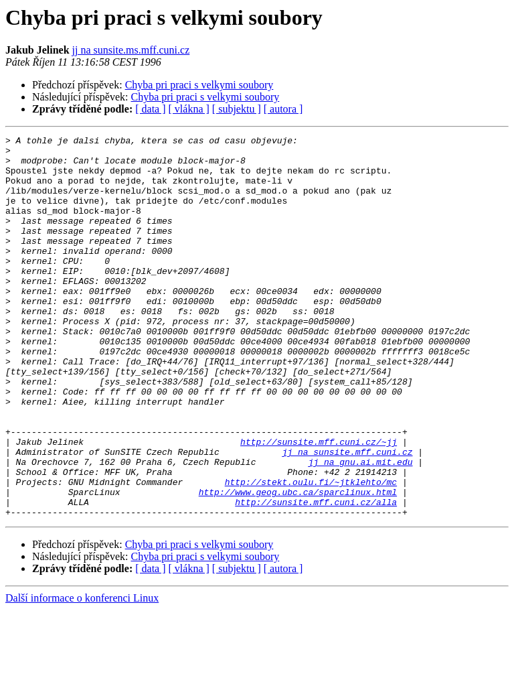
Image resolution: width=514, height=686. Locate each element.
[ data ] (150, 109)
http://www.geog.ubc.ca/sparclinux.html (298, 564)
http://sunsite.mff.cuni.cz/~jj (318, 504)
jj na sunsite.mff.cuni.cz (347, 516)
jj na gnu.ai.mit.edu (360, 528)
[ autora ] (283, 109)
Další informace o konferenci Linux (82, 674)
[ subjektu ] (236, 109)
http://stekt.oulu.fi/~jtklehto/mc (311, 552)
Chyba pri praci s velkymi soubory (199, 84)
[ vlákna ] (189, 109)
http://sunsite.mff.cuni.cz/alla (316, 576)
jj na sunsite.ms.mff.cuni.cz (131, 50)
